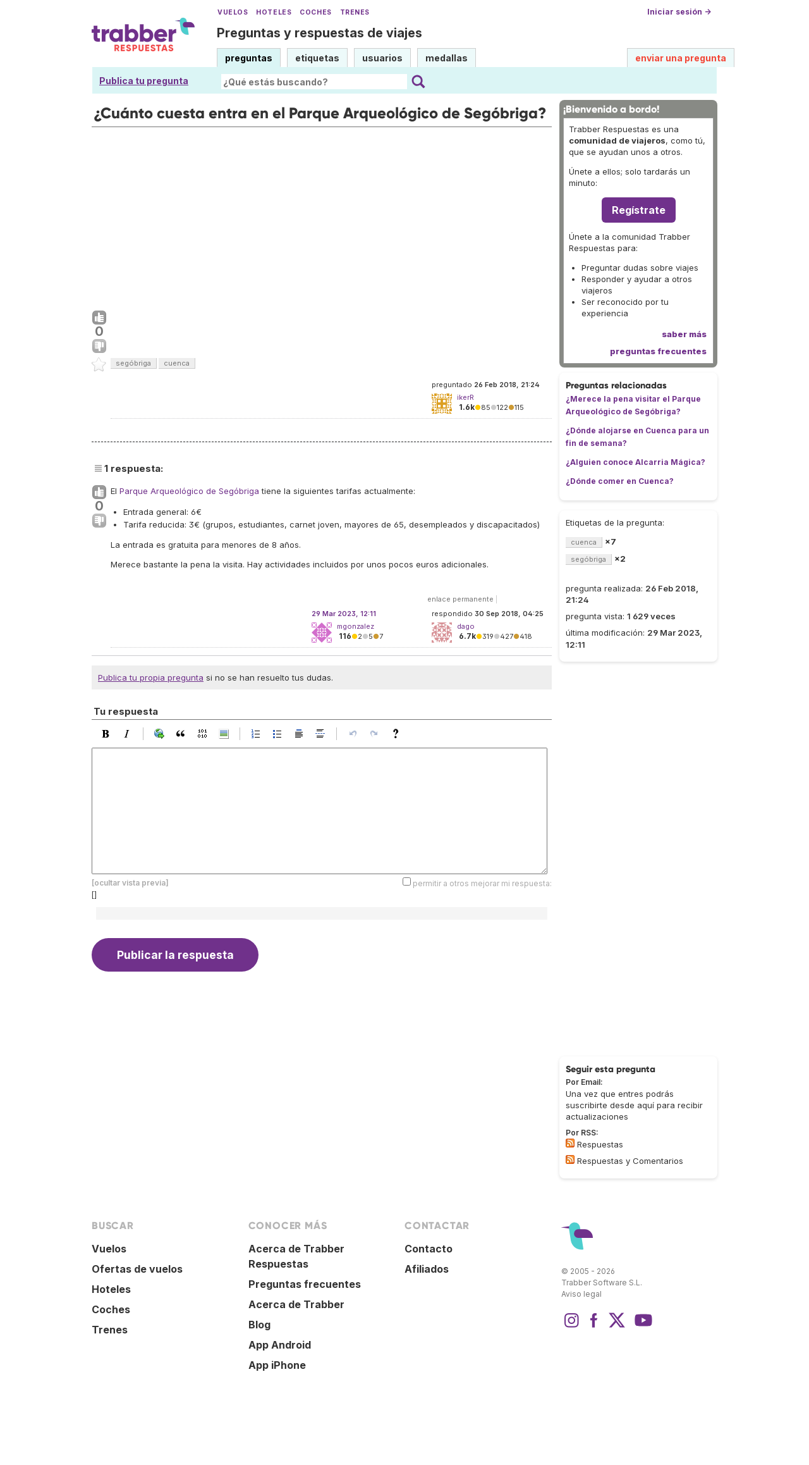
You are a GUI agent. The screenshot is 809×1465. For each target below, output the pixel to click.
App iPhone (277, 1365)
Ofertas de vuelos (137, 1269)
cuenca (177, 363)
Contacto (428, 1248)
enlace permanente (460, 599)
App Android (279, 1344)
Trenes (355, 12)
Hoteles (273, 12)
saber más (684, 334)
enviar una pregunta (680, 58)
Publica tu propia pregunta (151, 677)
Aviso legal (581, 1294)
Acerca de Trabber (296, 1304)
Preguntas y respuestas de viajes (319, 32)
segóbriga (133, 363)
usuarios (382, 58)
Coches (315, 12)
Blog (259, 1324)
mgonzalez (355, 626)
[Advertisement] (322, 215)
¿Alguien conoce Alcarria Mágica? (635, 462)
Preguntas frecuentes (304, 1284)
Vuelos (232, 12)
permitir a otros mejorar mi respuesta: (482, 883)
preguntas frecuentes (658, 351)
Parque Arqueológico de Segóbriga (189, 491)
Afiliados (426, 1269)
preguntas (248, 58)
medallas (446, 58)
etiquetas (317, 58)
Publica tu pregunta (143, 80)
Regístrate (639, 210)
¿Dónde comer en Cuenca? (620, 481)
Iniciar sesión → (679, 11)
